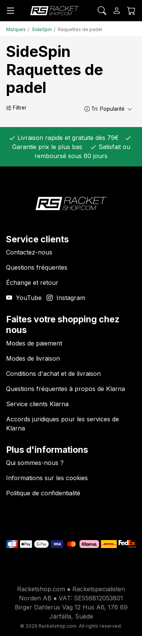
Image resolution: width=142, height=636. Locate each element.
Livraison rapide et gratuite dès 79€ (67, 137)
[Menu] (10, 11)
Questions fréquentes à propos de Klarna (65, 389)
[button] (87, 108)
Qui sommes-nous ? (35, 462)
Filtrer (16, 108)
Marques (16, 29)
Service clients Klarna (37, 404)
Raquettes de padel (80, 29)
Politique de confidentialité (43, 493)
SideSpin (42, 29)
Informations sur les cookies (47, 478)
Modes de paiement (34, 343)
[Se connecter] (116, 10)
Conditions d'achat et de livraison (53, 373)
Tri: (108, 109)
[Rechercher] (101, 10)
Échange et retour (32, 282)
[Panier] (131, 10)
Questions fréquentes (36, 267)
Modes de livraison (33, 358)
